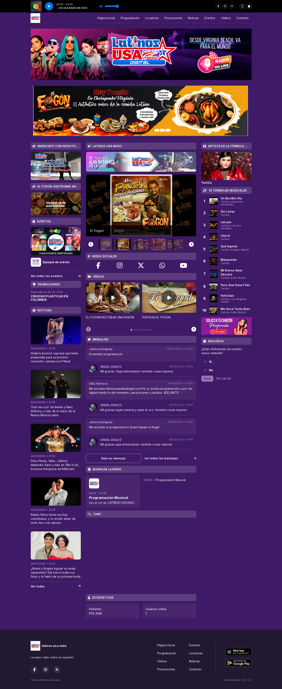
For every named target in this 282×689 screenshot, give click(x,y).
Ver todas (56, 586)
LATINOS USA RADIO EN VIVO (128, 502)
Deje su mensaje (113, 458)
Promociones (173, 18)
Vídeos (226, 18)
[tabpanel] (113, 303)
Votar (207, 378)
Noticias (193, 18)
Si (210, 361)
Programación (130, 18)
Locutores (152, 18)
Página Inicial (106, 18)
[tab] (131, 330)
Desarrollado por (237, 680)
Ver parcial (223, 378)
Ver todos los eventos (56, 276)
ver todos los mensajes (170, 458)
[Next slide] (191, 244)
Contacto (242, 18)
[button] (106, 244)
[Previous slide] (90, 244)
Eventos (209, 18)
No (211, 370)
